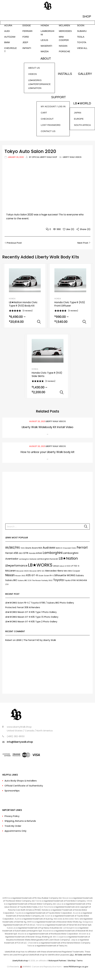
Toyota (18, 913)
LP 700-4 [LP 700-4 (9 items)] (75, 566)
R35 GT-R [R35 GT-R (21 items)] (32, 575)
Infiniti (89, 901)
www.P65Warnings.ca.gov (76, 966)
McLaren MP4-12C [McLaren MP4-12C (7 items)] (37, 571)
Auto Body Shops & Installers (21, 780)
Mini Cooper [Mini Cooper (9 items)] (74, 571)
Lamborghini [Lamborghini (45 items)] (52, 553)
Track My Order (13, 825)
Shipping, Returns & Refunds (20, 820)
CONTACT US (48, 131)
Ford (37, 901)
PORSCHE (64, 51)
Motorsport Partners (57, 960)
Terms (80, 960)
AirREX (5, 898)
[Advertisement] (47, 496)
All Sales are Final (83, 954)
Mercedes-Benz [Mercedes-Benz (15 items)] (54, 570)
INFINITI (26, 48)
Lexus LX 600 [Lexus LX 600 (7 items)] (65, 566)
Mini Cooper (58, 936)
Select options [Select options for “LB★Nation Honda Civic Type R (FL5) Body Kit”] (39, 322)
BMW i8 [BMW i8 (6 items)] (59, 548)
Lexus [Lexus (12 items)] (56, 565)
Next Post (83, 242)
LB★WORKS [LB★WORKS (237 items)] (40, 565)
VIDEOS (32, 74)
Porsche (47, 907)
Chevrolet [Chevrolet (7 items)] (66, 548)
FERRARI (27, 31)
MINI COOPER (64, 38)
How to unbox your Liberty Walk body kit (47, 452)
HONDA (45, 25)
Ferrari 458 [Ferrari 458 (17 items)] (11, 553)
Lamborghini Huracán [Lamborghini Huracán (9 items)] (47, 559)
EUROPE (78, 118)
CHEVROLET (10, 50)
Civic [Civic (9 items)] (73, 548)
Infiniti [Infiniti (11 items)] (39, 553)
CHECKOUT (47, 118)
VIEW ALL (82, 48)
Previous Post (14, 242)
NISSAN (63, 45)
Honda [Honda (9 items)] (32, 553)
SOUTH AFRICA (82, 125)
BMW (7, 42)
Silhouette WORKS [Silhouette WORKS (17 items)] (64, 575)
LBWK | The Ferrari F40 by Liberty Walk (36, 640)
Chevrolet (32, 942)
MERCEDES (65, 31)
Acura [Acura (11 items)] (28, 547)
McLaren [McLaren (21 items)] (10, 570)
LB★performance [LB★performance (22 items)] (16, 565)
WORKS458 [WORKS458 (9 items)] (81, 580)
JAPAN (77, 112)
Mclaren (82, 933)
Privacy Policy (12, 816)
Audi (17, 919)
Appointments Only (15, 830)
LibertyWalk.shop (20, 960)
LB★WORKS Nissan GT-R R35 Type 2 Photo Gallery (31, 621)
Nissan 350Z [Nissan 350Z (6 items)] (20, 576)
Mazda (21, 933)
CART (44, 112)
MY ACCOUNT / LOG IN (53, 106)
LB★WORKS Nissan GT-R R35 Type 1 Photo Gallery (31, 612)
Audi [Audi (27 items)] (46, 547)
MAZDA (45, 51)
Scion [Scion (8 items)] (40, 575)
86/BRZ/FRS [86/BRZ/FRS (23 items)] (12, 547)
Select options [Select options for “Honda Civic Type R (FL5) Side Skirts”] (61, 392)
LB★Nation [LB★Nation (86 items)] (68, 558)
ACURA (8, 25)
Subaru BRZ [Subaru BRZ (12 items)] (11, 580)
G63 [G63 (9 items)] (21, 553)
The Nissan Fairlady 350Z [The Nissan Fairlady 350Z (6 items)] (42, 580)
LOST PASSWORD (50, 125)
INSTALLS (65, 73)
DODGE (26, 25)
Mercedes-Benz (72, 919)
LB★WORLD (82, 103)
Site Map (71, 960)
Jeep (73, 939)
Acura (75, 913)
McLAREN (64, 25)
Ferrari (39, 925)
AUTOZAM (9, 36)
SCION (80, 25)
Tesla (29, 945)
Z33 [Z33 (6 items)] (6, 584)
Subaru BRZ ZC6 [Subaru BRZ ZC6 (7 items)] (25, 580)
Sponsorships (12, 790)
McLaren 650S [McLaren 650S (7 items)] (22, 571)
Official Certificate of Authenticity (24, 785)
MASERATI (46, 45)
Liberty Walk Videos (72, 157)
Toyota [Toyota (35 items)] (58, 580)
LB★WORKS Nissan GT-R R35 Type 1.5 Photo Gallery (31, 616)
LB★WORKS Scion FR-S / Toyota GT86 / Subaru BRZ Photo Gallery (39, 602)
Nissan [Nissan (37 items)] (10, 575)
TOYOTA (81, 42)
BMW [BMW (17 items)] (52, 547)
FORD (25, 36)
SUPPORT (58, 97)
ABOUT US (34, 68)
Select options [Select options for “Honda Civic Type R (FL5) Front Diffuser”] (84, 322)
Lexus (59, 904)
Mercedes (58, 919)
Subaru (10, 928)
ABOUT (45, 58)
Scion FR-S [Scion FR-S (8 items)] (49, 575)
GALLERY (85, 73)
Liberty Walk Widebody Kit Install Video (47, 427)
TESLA (80, 36)
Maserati (47, 930)
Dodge (86, 922)
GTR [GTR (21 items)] (25, 553)
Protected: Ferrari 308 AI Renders (22, 607)
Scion (47, 915)
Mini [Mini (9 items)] (66, 571)
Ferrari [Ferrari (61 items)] (82, 547)
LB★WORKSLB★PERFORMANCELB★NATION (39, 84)
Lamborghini (69, 928)
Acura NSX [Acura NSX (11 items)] (37, 547)
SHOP (86, 16)
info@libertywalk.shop (20, 741)
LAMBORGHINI (47, 33)
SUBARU (82, 31)
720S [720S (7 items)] (22, 548)
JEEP (25, 42)
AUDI (7, 31)
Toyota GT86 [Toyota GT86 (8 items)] (70, 580)
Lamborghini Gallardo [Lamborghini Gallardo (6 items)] (27, 559)
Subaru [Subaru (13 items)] (80, 575)
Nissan (65, 898)
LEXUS (44, 40)
